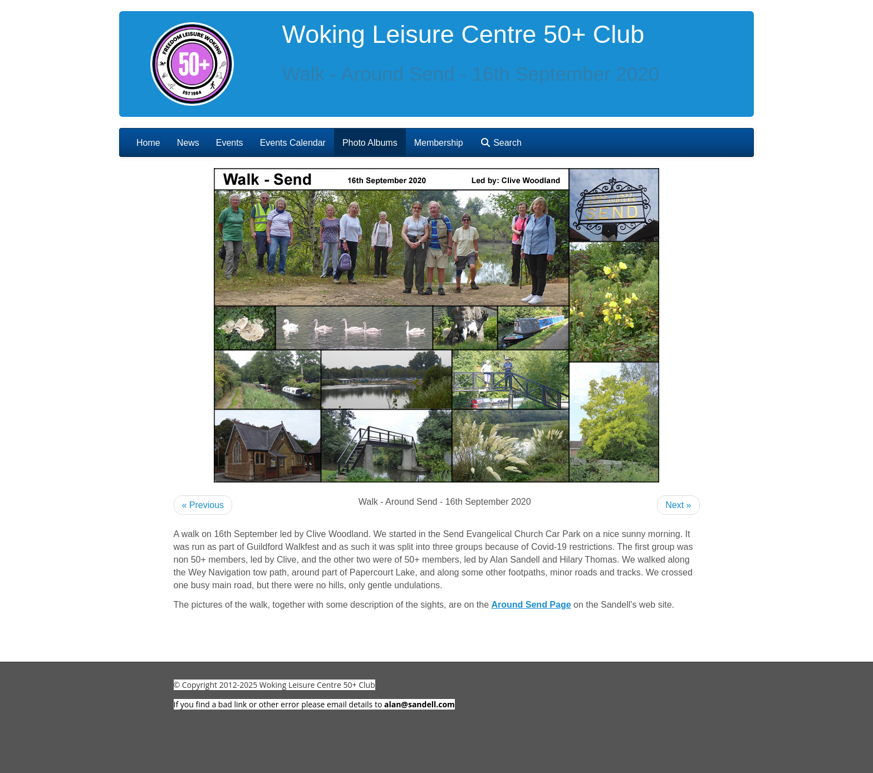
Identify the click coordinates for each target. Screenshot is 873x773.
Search (501, 142)
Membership (438, 142)
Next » (678, 505)
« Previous (203, 505)
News (188, 142)
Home (148, 142)
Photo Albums (370, 142)
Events (229, 142)
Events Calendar (293, 142)
